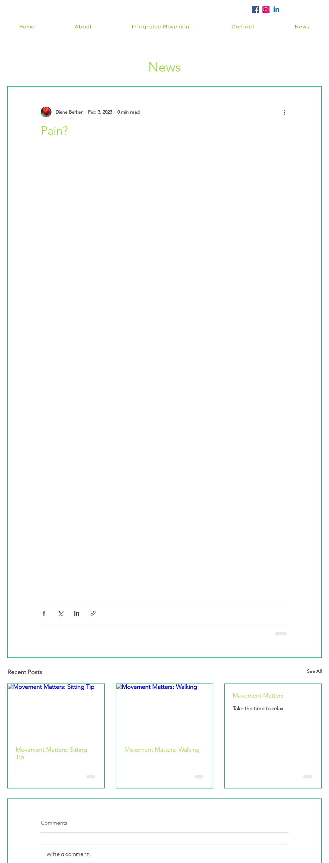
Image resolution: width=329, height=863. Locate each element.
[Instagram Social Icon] (265, 9)
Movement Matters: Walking (162, 749)
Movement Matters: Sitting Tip (51, 753)
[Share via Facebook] (44, 613)
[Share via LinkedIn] (77, 613)
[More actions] (284, 112)
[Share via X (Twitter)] (60, 613)
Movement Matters (258, 695)
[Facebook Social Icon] (255, 9)
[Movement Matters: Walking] (164, 711)
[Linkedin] (276, 9)
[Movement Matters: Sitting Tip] (56, 711)
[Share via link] (93, 613)
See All (314, 671)
